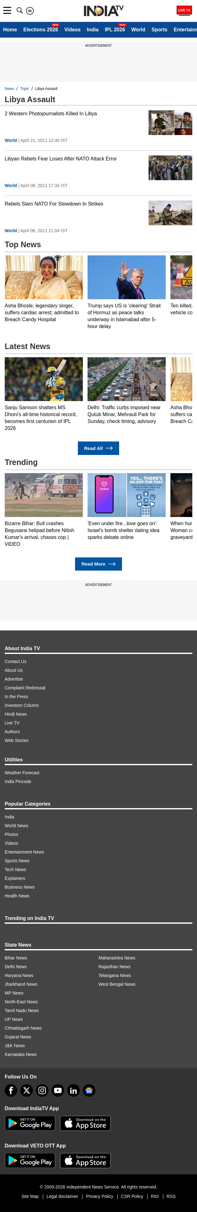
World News (16, 825)
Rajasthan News (114, 966)
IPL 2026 (115, 29)
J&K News (15, 1045)
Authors (12, 731)
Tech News (15, 869)
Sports (160, 29)
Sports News (17, 860)
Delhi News (16, 966)
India (92, 29)
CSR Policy (132, 1196)
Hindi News (16, 714)
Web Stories (16, 740)
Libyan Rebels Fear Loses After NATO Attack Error (61, 158)
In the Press (16, 696)
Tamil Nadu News (22, 1010)
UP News (14, 1019)
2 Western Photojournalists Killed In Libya (51, 113)
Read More (98, 564)
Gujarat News (18, 1036)
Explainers (15, 878)
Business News (20, 887)
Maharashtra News (116, 957)
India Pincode (18, 781)
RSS (171, 1196)
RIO (155, 1196)
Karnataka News (21, 1054)
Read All (98, 448)
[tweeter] (26, 1090)
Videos (72, 29)
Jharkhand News (21, 984)
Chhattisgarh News (23, 1028)
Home (10, 29)
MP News (14, 992)
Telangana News (114, 975)
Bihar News (16, 957)
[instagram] (42, 1090)
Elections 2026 (40, 29)
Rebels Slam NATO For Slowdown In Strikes (54, 203)
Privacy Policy (99, 1196)
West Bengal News (116, 984)
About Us (14, 670)
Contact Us (15, 661)
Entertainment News (24, 851)
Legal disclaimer (62, 1196)
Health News (17, 895)
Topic (24, 88)
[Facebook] (11, 1090)
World (138, 29)
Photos (11, 834)
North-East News (21, 1001)
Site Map (29, 1196)
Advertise (14, 679)
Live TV (12, 722)
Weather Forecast (22, 772)
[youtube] (58, 1090)
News (9, 88)
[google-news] (89, 1090)
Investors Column (22, 705)
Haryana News (19, 975)
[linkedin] (73, 1090)
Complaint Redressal (25, 687)
